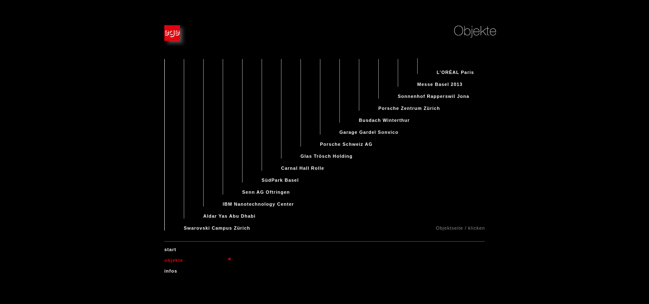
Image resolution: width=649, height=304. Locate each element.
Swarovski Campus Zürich (217, 224)
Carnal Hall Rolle (302, 164)
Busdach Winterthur (384, 116)
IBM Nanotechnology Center (258, 200)
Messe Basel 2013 (440, 80)
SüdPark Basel (280, 176)
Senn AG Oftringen (266, 188)
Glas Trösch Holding (326, 152)
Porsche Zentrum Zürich (409, 104)
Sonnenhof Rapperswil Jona (433, 92)
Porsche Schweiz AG (346, 140)
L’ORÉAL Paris (455, 68)
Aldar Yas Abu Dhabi (229, 212)
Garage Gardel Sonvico (369, 128)
